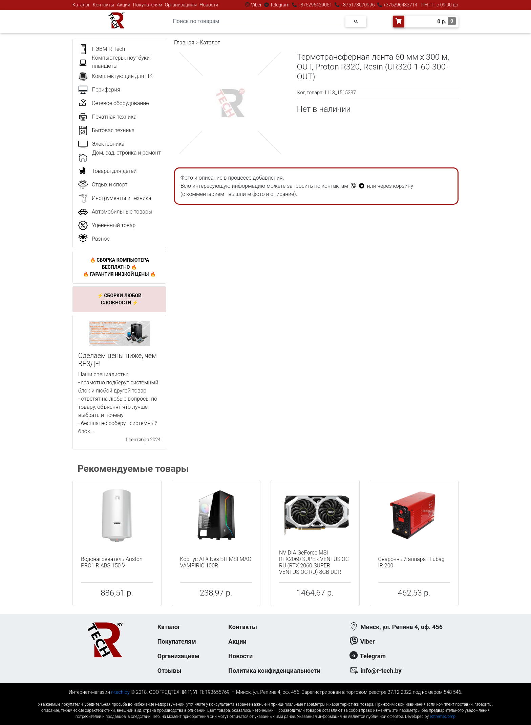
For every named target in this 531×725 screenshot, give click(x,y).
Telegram (280, 4)
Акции (123, 4)
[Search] (256, 21)
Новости (208, 4)
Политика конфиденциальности (274, 670)
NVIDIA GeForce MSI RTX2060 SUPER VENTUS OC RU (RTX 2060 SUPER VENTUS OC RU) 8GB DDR (314, 562)
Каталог (81, 4)
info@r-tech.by (381, 670)
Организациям (181, 4)
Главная (184, 42)
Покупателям (147, 4)
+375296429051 (315, 4)
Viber (256, 4)
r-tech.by (120, 692)
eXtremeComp (442, 716)
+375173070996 (357, 4)
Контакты (103, 4)
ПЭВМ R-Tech (108, 49)
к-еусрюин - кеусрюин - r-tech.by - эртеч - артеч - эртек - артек (265, 699)
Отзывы (169, 670)
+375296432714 (400, 4)
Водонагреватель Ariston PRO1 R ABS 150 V (112, 562)
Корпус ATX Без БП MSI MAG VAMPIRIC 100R (216, 562)
